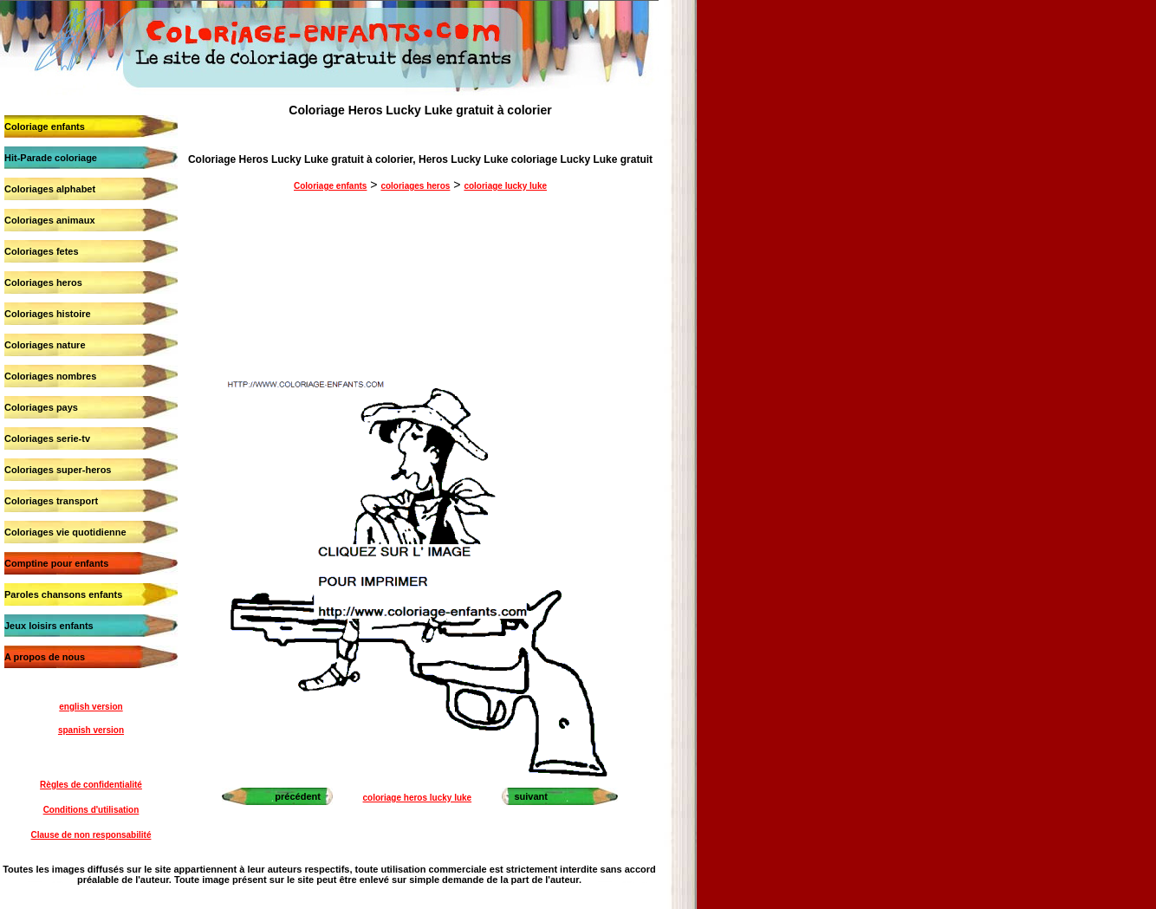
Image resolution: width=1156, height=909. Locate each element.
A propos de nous (44, 657)
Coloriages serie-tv (47, 438)
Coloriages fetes (41, 251)
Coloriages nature (45, 345)
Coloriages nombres (50, 376)
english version (90, 706)
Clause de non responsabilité (91, 835)
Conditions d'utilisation (91, 810)
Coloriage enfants (44, 126)
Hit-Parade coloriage (50, 158)
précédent (298, 796)
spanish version (91, 730)
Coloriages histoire (47, 313)
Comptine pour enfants (56, 563)
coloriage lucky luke (505, 186)
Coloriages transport (51, 501)
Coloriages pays (41, 407)
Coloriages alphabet (49, 189)
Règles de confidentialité (91, 784)
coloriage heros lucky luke (417, 797)
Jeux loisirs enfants (49, 625)
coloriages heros (415, 186)
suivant (531, 796)
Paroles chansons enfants (63, 594)
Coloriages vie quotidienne (65, 532)
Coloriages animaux (49, 220)
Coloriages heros (43, 282)
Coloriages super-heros (57, 469)
